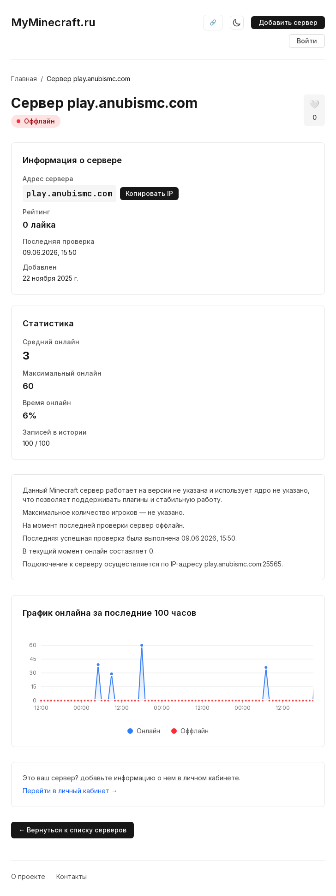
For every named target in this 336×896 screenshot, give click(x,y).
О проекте (28, 876)
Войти (307, 41)
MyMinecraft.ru (53, 22)
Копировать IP (149, 193)
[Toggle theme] (237, 22)
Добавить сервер (288, 22)
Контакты (71, 876)
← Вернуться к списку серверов (72, 830)
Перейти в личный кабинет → (70, 791)
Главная (24, 79)
